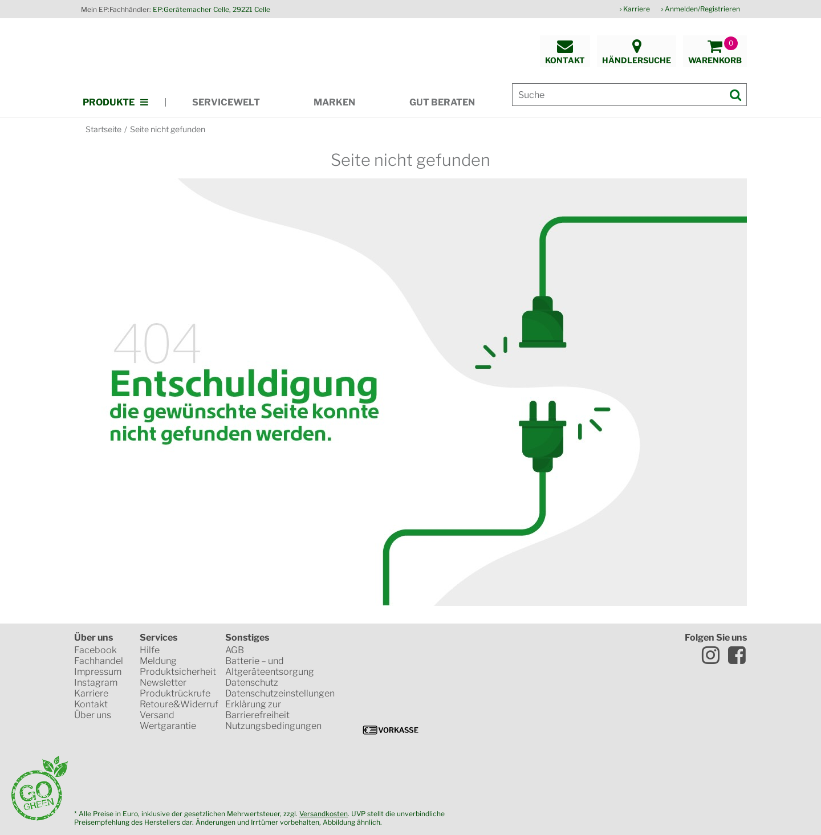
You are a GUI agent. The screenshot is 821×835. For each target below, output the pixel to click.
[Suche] (629, 94)
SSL (446, 650)
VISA (385, 690)
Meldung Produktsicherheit (178, 666)
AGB (234, 650)
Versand (157, 715)
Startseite (103, 129)
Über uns (92, 715)
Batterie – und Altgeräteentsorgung (269, 666)
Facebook (95, 650)
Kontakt (91, 704)
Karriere (636, 9)
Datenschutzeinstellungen (280, 693)
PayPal (527, 690)
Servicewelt (226, 102)
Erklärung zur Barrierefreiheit (257, 709)
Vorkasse (390, 730)
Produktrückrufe (175, 693)
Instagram (95, 682)
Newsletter (163, 682)
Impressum (97, 671)
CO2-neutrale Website (411, 770)
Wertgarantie (168, 725)
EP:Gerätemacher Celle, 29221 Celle (211, 9)
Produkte (109, 102)
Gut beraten (442, 102)
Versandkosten (323, 813)
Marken (334, 102)
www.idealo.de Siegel (516, 650)
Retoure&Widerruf (179, 704)
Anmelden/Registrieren (702, 9)
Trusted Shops (379, 650)
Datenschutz (251, 682)
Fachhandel (98, 660)
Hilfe (150, 650)
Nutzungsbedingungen (273, 725)
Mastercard (448, 690)
